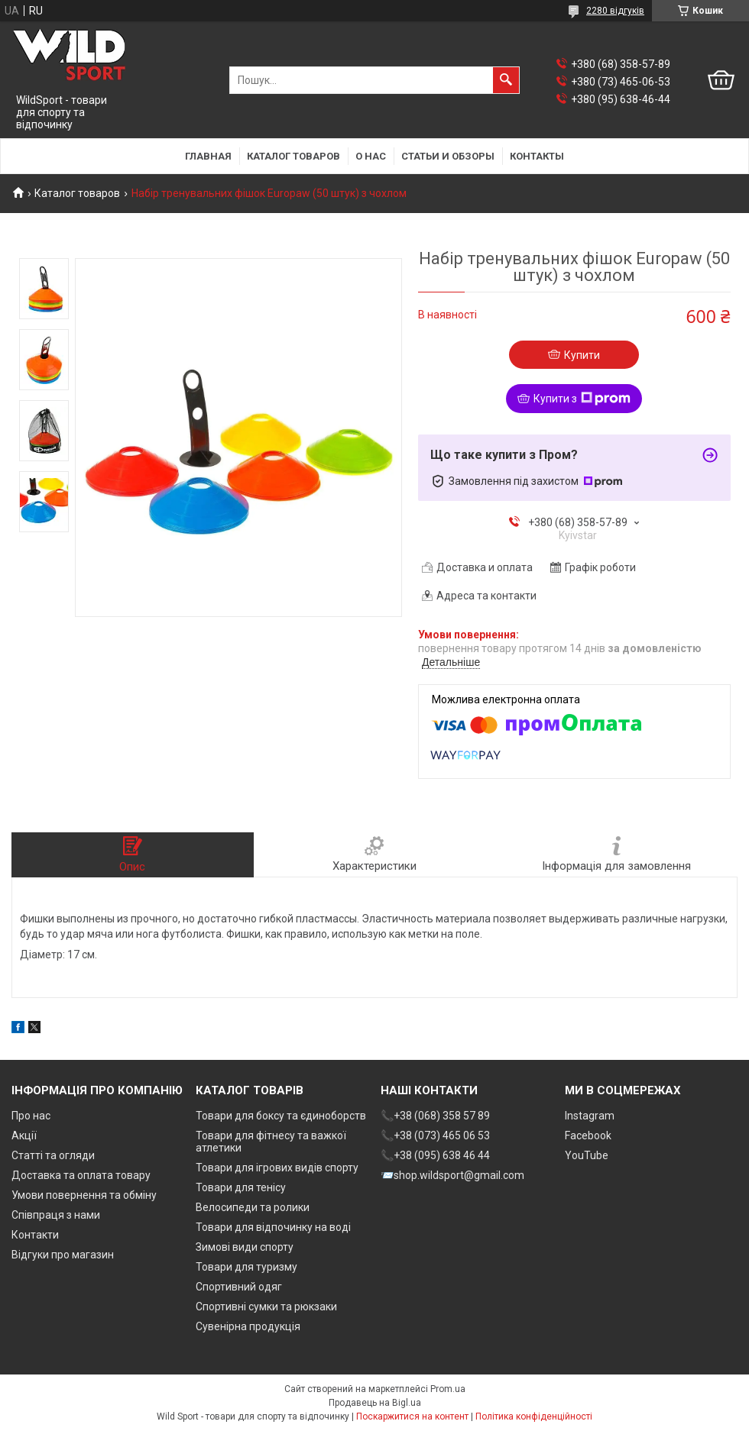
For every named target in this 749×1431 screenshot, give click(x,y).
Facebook (588, 1135)
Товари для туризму (246, 1267)
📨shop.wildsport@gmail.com (452, 1175)
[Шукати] (506, 80)
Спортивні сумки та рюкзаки (266, 1306)
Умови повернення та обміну (84, 1195)
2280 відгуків (615, 10)
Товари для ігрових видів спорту (277, 1167)
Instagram (589, 1116)
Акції (24, 1135)
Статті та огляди (53, 1155)
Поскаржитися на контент (412, 1416)
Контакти (35, 1235)
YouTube (586, 1155)
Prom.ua (447, 1389)
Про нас (30, 1116)
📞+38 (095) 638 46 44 (435, 1155)
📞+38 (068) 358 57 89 (435, 1116)
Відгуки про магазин (62, 1254)
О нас (370, 156)
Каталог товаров (293, 156)
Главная (208, 156)
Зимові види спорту (244, 1247)
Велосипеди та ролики (253, 1207)
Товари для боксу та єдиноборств (281, 1116)
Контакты (537, 156)
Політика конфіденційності (533, 1416)
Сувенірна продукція (248, 1326)
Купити (582, 355)
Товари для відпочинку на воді (273, 1227)
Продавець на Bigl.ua (375, 1402)
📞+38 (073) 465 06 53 (435, 1135)
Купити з (582, 398)
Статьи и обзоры (447, 156)
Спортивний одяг (239, 1287)
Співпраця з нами (55, 1215)
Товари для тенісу (241, 1187)
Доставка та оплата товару (81, 1175)
